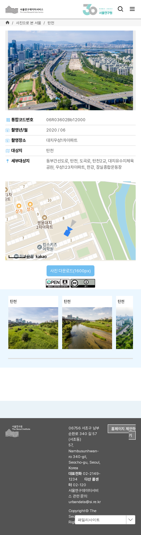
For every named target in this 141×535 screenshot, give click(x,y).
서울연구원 (28, 431)
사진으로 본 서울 (28, 23)
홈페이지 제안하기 (123, 432)
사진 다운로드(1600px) (70, 270)
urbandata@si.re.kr (85, 501)
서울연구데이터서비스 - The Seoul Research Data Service (35, 10)
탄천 (51, 23)
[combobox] (105, 519)
